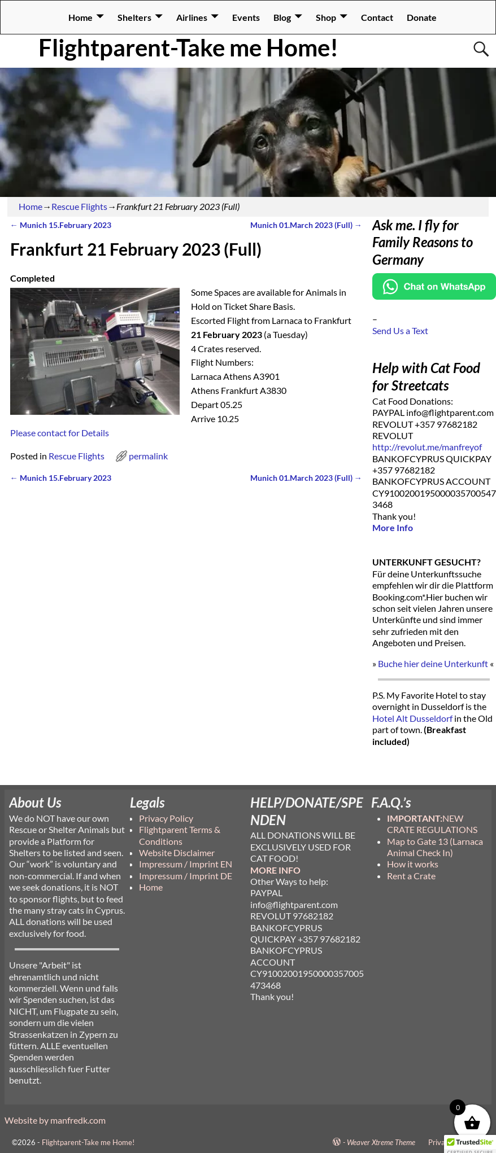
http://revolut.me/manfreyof (427, 446)
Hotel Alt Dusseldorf (412, 718)
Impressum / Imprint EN (185, 863)
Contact (377, 17)
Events (246, 17)
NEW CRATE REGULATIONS (432, 824)
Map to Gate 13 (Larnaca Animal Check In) (435, 847)
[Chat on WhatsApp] (434, 296)
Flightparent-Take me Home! (188, 47)
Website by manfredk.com (55, 1120)
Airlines (191, 17)
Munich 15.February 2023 (60, 225)
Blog (282, 17)
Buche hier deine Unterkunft (433, 663)
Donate (422, 17)
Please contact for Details (59, 432)
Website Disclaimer (177, 852)
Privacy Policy (166, 818)
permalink (148, 455)
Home (80, 17)
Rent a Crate (411, 875)
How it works (412, 863)
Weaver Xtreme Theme (381, 1142)
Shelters (134, 17)
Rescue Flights (79, 206)
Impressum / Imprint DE (185, 875)
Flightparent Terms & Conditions (179, 835)
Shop (326, 17)
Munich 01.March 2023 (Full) (306, 225)
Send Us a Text (400, 330)
